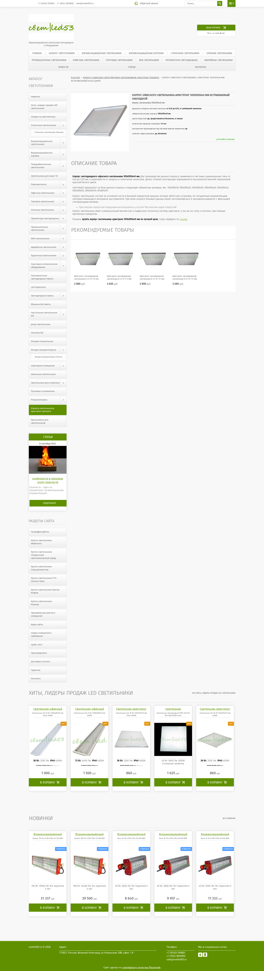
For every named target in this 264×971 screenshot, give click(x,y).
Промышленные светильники (49, 60)
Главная (37, 53)
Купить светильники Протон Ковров (45, 591)
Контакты (200, 67)
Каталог (75, 77)
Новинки (35, 96)
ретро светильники (40, 324)
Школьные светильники (43, 374)
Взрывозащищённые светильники (101, 53)
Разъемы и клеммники (43, 391)
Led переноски (38, 287)
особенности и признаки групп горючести (47, 480)
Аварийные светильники (218, 60)
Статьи (131, 67)
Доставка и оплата (40, 661)
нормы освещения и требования (41, 634)
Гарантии (35, 670)
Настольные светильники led (49, 314)
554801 (46, 3)
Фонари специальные (42, 341)
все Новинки (229, 818)
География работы (40, 532)
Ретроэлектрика (49, 400)
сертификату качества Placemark (141, 967)
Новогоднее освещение (49, 365)
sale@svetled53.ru (85, 3)
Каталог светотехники (61, 53)
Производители (39, 653)
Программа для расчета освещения (43, 614)
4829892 (65, 3)
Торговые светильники (119, 60)
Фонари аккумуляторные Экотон (48, 357)
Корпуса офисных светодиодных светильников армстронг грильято (121, 77)
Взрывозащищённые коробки (146, 53)
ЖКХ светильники (149, 60)
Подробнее (49, 503)
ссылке (183, 219)
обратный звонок (149, 3)
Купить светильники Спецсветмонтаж (41, 568)
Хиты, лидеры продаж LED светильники (44, 106)
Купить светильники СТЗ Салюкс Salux (43, 579)
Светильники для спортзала (49, 383)
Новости (63, 67)
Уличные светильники (219, 53)
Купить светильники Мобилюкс (41, 542)
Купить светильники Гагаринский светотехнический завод (43, 555)
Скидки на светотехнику (43, 116)
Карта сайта (37, 624)
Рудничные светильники (49, 255)
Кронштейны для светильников (39, 421)
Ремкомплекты (49, 184)
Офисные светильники (86, 60)
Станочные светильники (185, 53)
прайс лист (36, 644)
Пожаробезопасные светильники (49, 166)
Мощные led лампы (41, 304)
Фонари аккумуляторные (49, 350)
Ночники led (37, 332)
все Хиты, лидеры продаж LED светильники (214, 693)
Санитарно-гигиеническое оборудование (49, 265)
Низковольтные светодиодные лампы (42, 277)
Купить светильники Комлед (41, 603)
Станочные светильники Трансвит (49, 132)
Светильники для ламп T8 (44, 176)
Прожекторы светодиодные (182, 60)
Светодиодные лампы (49, 296)
